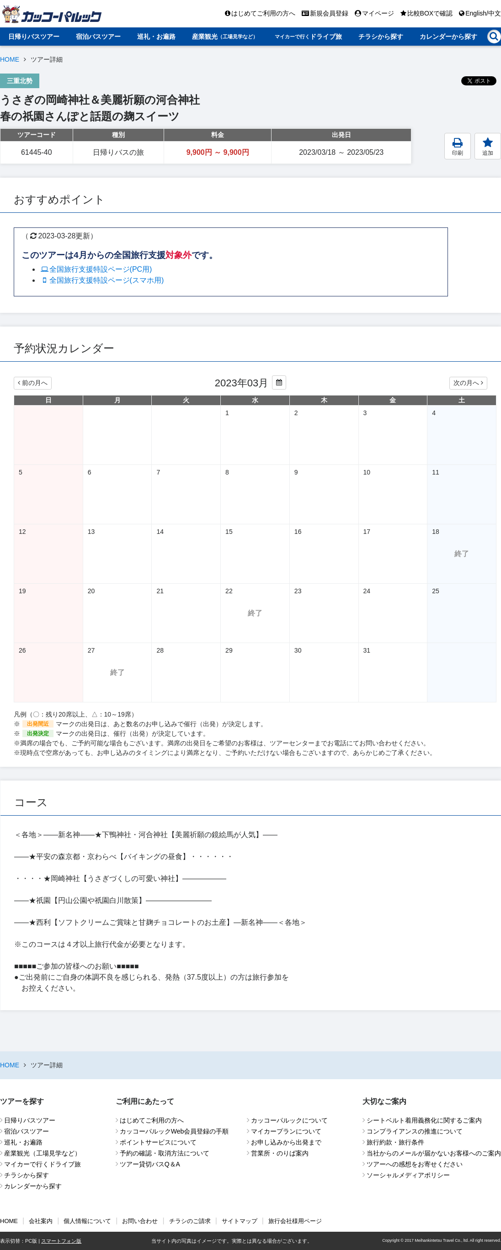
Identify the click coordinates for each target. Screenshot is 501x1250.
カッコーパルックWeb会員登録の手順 (174, 1131)
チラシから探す (380, 36)
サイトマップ (239, 1221)
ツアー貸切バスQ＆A (150, 1164)
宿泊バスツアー (98, 36)
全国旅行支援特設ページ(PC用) (96, 269)
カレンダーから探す (448, 36)
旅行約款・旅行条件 (395, 1142)
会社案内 (41, 1221)
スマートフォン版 (61, 1241)
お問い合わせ (140, 1221)
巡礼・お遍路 (156, 36)
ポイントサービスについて (158, 1142)
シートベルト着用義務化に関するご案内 (424, 1120)
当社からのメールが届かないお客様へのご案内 (434, 1153)
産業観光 (225, 36)
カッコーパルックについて (289, 1120)
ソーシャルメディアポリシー (408, 1175)
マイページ (374, 13)
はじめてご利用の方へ (260, 13)
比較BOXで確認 (426, 13)
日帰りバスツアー (33, 36)
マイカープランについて (286, 1131)
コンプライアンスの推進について (415, 1131)
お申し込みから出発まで (286, 1142)
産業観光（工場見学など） (42, 1153)
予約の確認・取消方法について (164, 1153)
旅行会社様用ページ (295, 1221)
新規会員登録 (325, 13)
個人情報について (87, 1221)
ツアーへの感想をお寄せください (415, 1164)
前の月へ (33, 382)
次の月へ (468, 382)
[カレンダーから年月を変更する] (279, 382)
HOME (9, 59)
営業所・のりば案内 (280, 1153)
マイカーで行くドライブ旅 (42, 1164)
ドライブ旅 (308, 36)
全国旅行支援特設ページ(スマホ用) (102, 280)
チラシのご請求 (190, 1221)
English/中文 (480, 13)
